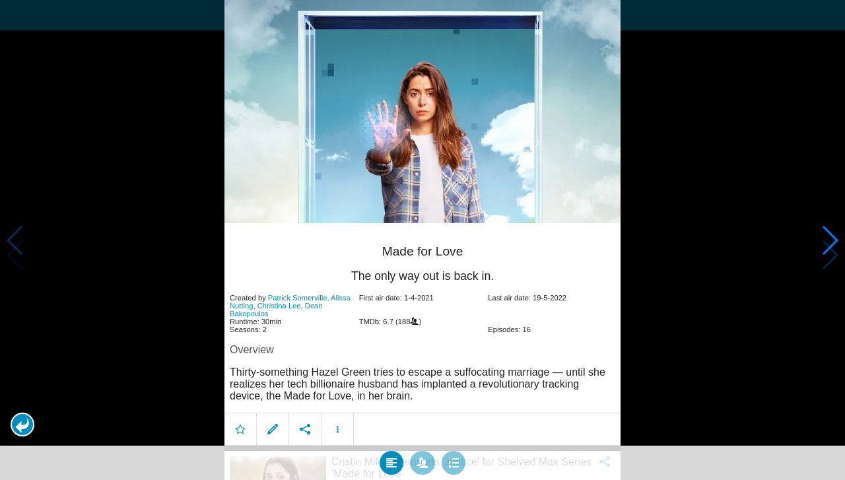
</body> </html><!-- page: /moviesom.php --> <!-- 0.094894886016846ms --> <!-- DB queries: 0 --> (422, 240)
